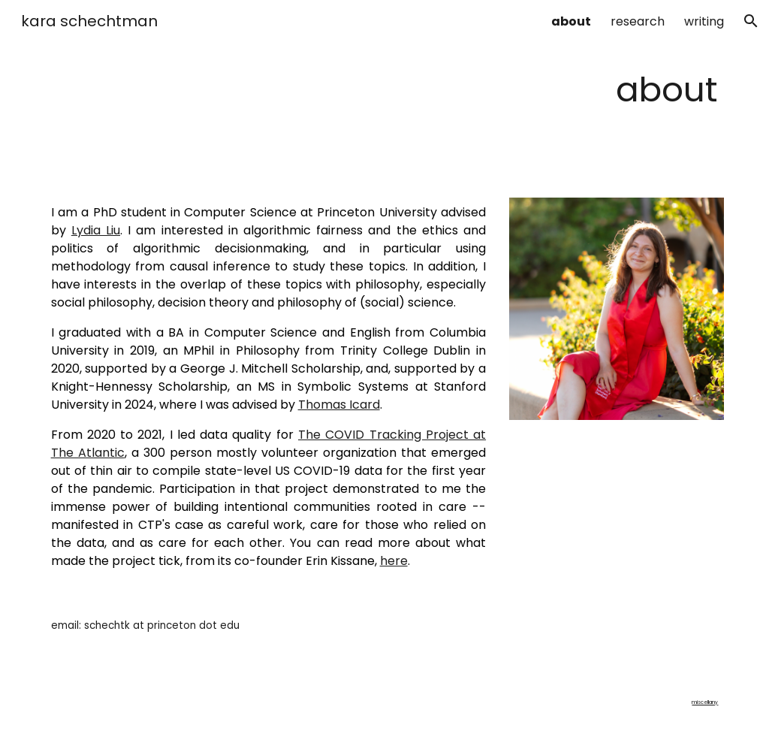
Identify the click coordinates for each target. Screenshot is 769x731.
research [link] (638, 21)
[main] (385, 89)
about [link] (571, 21)
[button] (751, 21)
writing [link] (704, 21)
